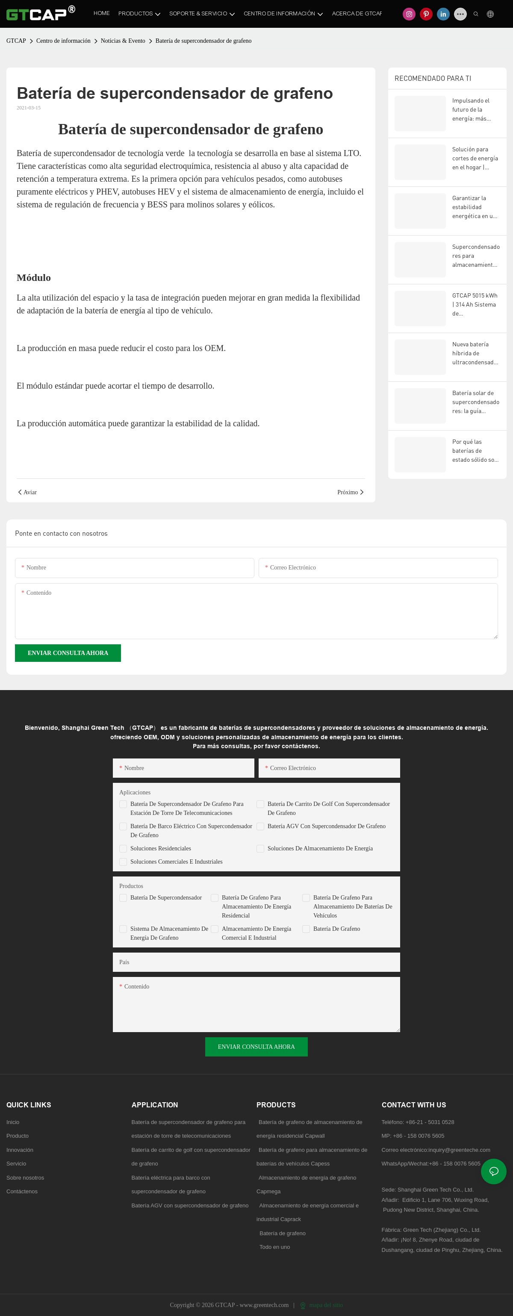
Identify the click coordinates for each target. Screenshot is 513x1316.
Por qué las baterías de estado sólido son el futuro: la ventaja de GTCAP (475, 451)
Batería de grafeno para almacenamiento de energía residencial (256, 906)
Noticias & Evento (123, 41)
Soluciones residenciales (160, 848)
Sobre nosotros (25, 1177)
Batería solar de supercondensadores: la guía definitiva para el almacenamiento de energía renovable (475, 402)
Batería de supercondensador (166, 897)
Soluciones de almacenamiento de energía (320, 848)
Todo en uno (274, 1247)
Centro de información (63, 41)
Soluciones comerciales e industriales (176, 862)
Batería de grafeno (336, 929)
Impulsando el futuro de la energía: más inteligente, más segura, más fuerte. (473, 110)
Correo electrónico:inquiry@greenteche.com (437, 1150)
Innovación (19, 1150)
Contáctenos (22, 1191)
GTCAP (16, 41)
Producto (17, 1136)
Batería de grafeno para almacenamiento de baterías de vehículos (352, 906)
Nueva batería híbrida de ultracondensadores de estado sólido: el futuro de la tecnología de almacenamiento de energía (475, 353)
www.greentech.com (265, 1305)
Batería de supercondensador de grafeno (204, 41)
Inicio (12, 1122)
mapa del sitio (321, 1305)
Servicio (16, 1163)
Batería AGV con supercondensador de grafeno (327, 826)
